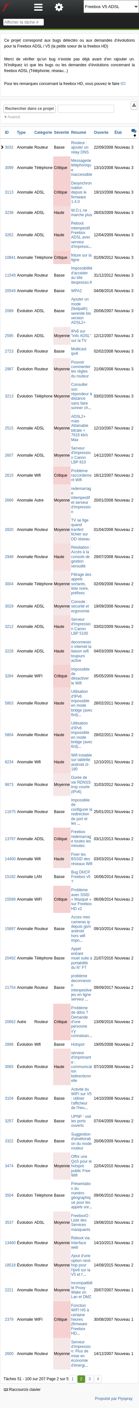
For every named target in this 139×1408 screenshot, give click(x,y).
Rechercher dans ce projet (29, 108)
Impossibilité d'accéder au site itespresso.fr (82, 275)
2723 (9, 351)
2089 (9, 311)
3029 (9, 606)
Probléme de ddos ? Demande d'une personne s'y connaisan (80, 1022)
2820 (9, 529)
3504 (9, 1195)
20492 (10, 958)
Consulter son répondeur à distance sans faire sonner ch (81, 396)
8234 (9, 762)
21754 (10, 987)
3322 (9, 1141)
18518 (10, 1265)
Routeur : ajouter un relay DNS (80, 147)
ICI (123, 83)
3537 (9, 1222)
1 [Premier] (73, 1379)
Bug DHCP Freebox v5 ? (81, 877)
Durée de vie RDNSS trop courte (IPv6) (81, 784)
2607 (9, 455)
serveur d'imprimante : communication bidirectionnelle (81, 1067)
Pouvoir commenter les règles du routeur (81, 369)
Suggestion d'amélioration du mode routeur (81, 1141)
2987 (9, 369)
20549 (10, 291)
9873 (9, 784)
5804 (9, 735)
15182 (10, 876)
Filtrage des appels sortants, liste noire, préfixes (81, 584)
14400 (10, 859)
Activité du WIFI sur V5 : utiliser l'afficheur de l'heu (81, 1098)
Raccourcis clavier (22, 1389)
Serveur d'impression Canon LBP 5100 (81, 626)
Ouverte (101, 132)
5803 (9, 703)
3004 (9, 584)
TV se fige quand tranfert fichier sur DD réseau (80, 529)
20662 (10, 1022)
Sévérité (61, 132)
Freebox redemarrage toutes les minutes (81, 839)
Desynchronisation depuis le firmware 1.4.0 (81, 192)
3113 (9, 192)
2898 (9, 1044)
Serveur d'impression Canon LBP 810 (81, 455)
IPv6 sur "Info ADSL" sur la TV (81, 336)
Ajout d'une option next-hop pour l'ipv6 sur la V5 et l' (81, 1265)
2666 (9, 500)
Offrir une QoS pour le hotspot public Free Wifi (81, 1166)
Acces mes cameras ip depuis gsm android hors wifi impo (81, 929)
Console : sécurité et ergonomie (80, 606)
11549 (10, 275)
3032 (9, 147)
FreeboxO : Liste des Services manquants (81, 1222)
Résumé (78, 132)
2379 (9, 1319)
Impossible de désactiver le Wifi (80, 676)
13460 (10, 1243)
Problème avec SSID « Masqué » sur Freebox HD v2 (81, 899)
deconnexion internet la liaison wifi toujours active (81, 651)
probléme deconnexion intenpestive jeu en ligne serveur (81, 987)
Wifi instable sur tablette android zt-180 (81, 762)
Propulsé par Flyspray (114, 1398)
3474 (9, 1166)
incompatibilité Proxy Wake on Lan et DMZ (82, 1290)
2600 (9, 1353)
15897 (10, 928)
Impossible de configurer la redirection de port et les (82, 812)
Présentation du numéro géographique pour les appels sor (81, 1195)
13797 (10, 839)
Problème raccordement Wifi (81, 475)
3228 (9, 651)
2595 (9, 335)
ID (7, 132)
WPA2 (76, 291)
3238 (9, 212)
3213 (9, 396)
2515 (9, 428)
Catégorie (43, 132)
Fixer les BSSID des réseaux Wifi (82, 859)
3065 (9, 1066)
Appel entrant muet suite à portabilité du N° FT (81, 958)
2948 (9, 557)
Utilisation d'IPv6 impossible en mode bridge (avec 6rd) (82, 703)
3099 (9, 167)
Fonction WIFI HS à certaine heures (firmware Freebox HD (80, 1319)
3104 (9, 1098)
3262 (9, 235)
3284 (9, 676)
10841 (10, 257)
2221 (9, 1290)
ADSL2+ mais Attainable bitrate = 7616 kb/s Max (79, 428)
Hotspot (77, 1044)
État (118, 132)
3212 (9, 626)
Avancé (13, 117)
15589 (10, 899)
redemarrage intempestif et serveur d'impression (81, 500)
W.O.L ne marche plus (81, 212)
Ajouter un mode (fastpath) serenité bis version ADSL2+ (81, 311)
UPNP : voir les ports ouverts (81, 1121)
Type (21, 132)
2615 (9, 475)
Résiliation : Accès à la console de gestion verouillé (81, 556)
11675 (10, 812)
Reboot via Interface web (80, 1243)
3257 (9, 1121)
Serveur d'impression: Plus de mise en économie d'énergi (81, 1354)
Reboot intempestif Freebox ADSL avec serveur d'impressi (81, 235)
